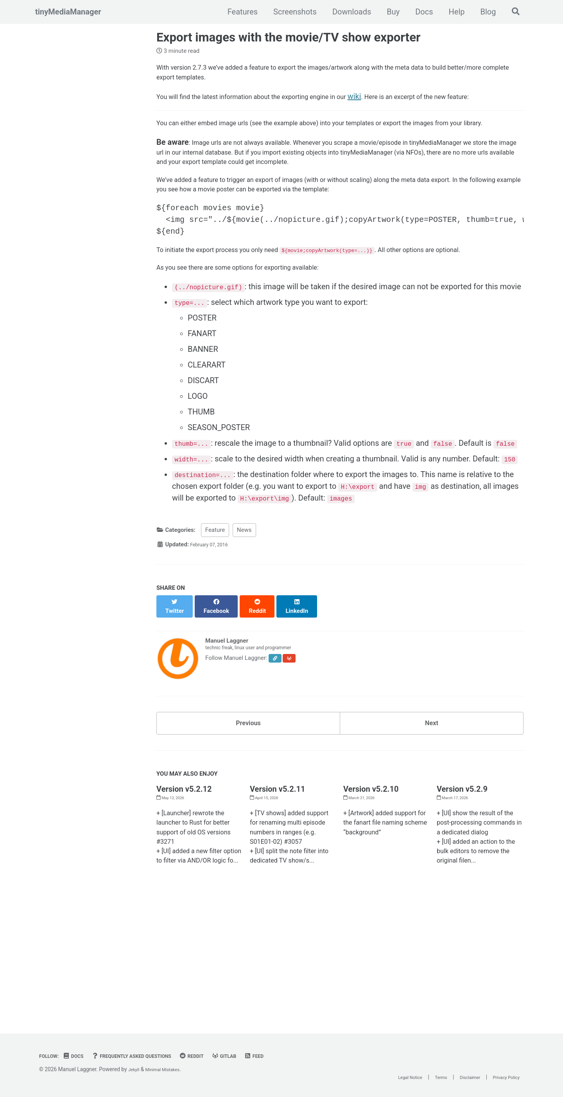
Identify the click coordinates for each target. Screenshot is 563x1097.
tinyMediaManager (68, 11)
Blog (484, 11)
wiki (400, 102)
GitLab (255, 1055)
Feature (215, 610)
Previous (248, 799)
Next (431, 799)
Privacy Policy (502, 1077)
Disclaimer (458, 1077)
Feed (289, 1055)
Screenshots (291, 11)
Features (238, 11)
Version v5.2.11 (277, 869)
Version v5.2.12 (184, 869)
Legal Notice (386, 1077)
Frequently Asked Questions (148, 1055)
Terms (423, 1077)
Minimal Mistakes (169, 1069)
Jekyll (135, 1069)
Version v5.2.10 (370, 869)
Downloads (347, 11)
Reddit (218, 1055)
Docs (420, 11)
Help (453, 11)
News (244, 610)
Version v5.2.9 (462, 869)
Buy (389, 11)
